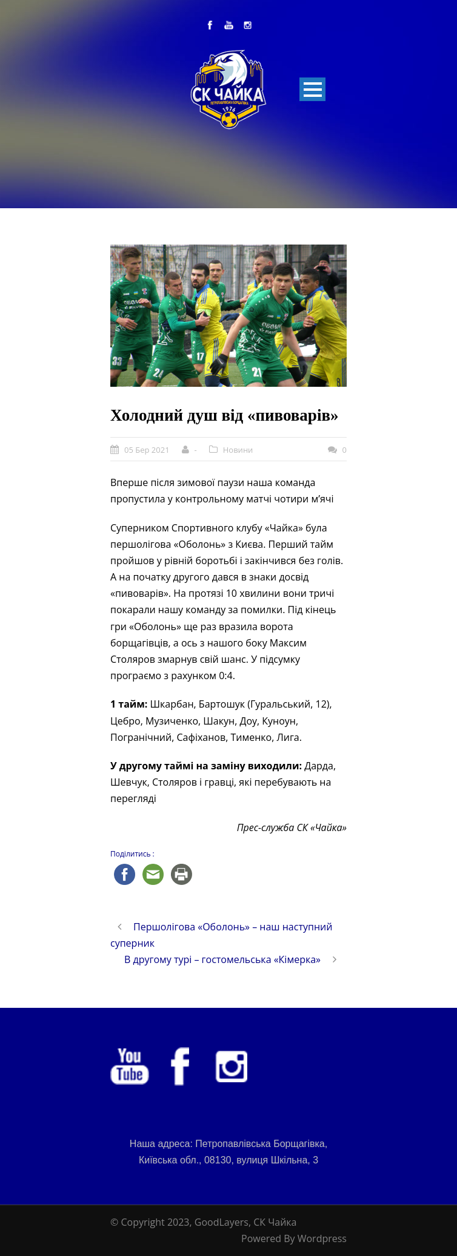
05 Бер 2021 (147, 449)
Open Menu (312, 89)
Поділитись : (132, 854)
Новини (238, 449)
